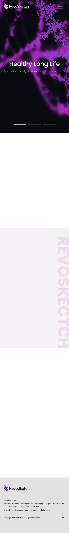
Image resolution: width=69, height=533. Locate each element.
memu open (60, 6)
